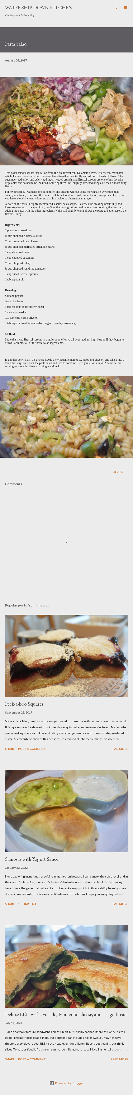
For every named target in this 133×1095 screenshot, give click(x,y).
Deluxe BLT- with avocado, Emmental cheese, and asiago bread (66, 1014)
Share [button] (118, 471)
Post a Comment (32, 749)
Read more (119, 749)
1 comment (27, 904)
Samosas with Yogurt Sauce (31, 859)
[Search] (115, 7)
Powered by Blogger (66, 1083)
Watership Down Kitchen (38, 7)
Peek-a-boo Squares (24, 704)
